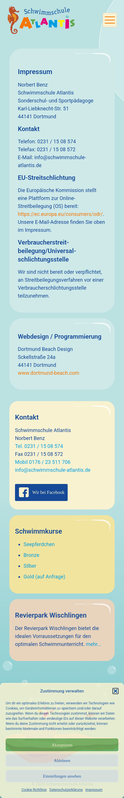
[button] (115, 691)
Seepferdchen (39, 544)
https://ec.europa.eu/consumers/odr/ (60, 214)
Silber (29, 566)
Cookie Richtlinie (34, 790)
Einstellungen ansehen (62, 776)
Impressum (93, 790)
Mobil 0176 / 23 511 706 (42, 462)
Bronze (31, 555)
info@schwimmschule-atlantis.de (52, 470)
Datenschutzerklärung (66, 790)
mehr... (93, 644)
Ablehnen (62, 760)
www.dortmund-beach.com (48, 373)
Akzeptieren (62, 745)
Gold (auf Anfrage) (44, 577)
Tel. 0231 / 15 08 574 (39, 446)
